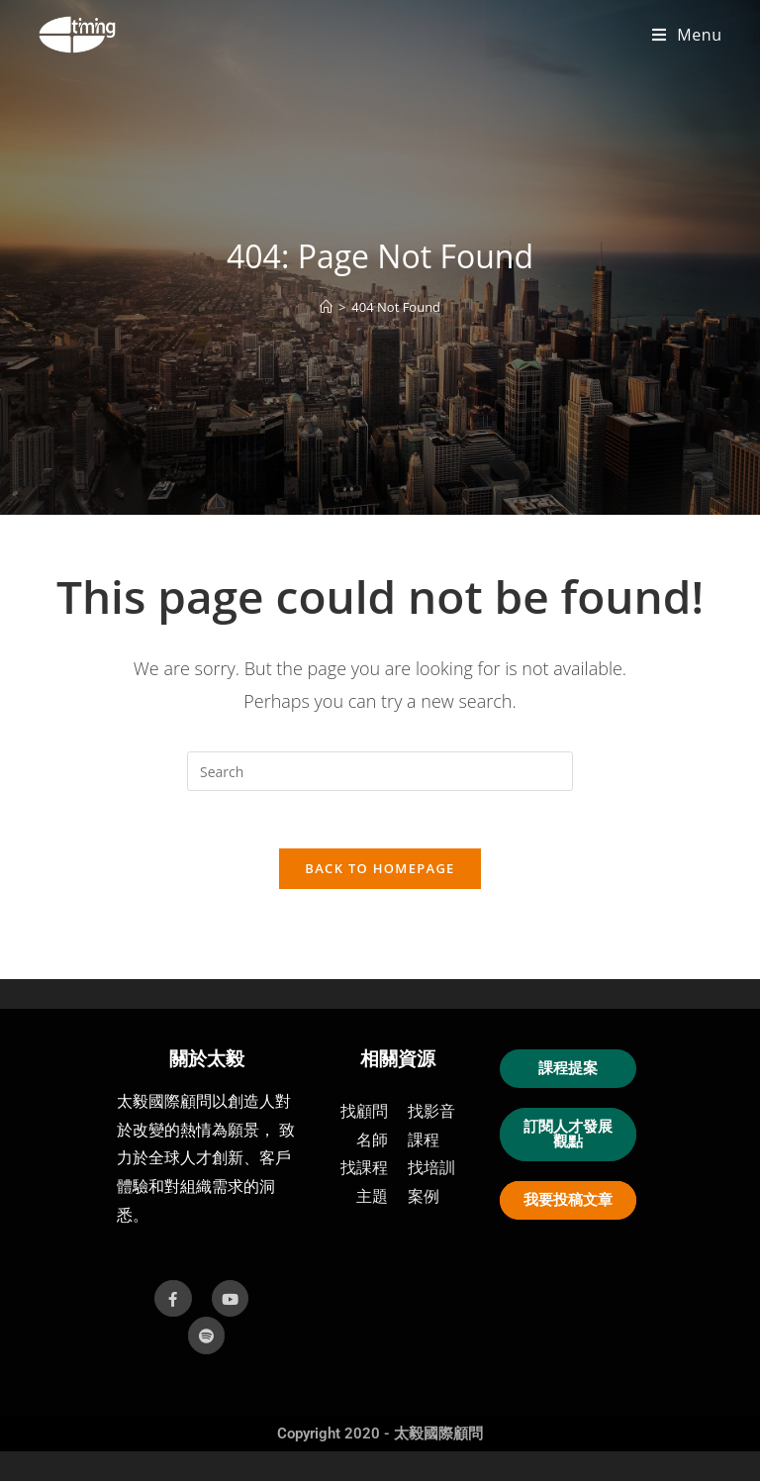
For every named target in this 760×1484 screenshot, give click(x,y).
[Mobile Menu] (687, 35)
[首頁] (326, 307)
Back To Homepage (379, 871)
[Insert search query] (380, 771)
